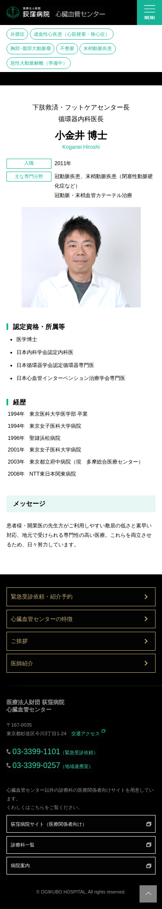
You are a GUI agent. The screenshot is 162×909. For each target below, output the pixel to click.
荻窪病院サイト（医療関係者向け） (49, 824)
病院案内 (20, 865)
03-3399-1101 (55, 751)
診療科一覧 (23, 844)
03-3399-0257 (53, 765)
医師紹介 (22, 663)
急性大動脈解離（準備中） (38, 63)
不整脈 (67, 48)
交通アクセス (85, 733)
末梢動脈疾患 (97, 48)
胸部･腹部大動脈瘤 (30, 48)
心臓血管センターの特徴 (42, 619)
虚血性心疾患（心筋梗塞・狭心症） (72, 34)
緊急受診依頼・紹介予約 (42, 596)
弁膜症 (17, 34)
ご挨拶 (19, 641)
